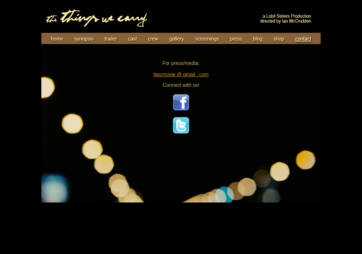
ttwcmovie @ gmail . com (181, 74)
